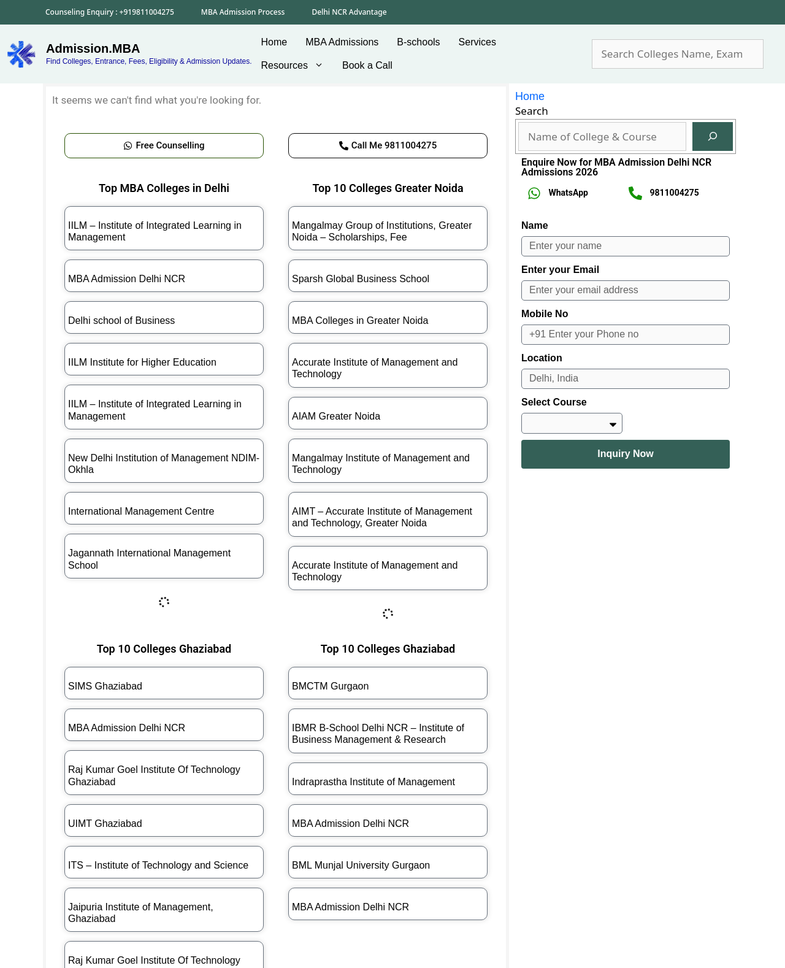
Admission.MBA (93, 48)
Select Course (554, 402)
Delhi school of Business (121, 320)
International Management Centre (141, 511)
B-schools (418, 42)
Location (541, 358)
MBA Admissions (341, 42)
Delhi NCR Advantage (349, 12)
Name (534, 225)
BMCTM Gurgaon (330, 686)
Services (477, 42)
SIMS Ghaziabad (105, 686)
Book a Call (367, 65)
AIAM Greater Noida (336, 416)
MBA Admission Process (243, 12)
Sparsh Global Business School (360, 279)
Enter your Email (560, 269)
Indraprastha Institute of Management (373, 782)
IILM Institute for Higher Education (142, 362)
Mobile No (544, 314)
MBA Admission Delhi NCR (126, 279)
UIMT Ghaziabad (105, 823)
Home (274, 42)
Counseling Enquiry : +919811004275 (109, 12)
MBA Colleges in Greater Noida (360, 320)
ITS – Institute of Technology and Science (158, 865)
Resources (297, 65)
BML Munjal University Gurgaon (361, 865)
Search (531, 111)
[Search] (712, 137)
